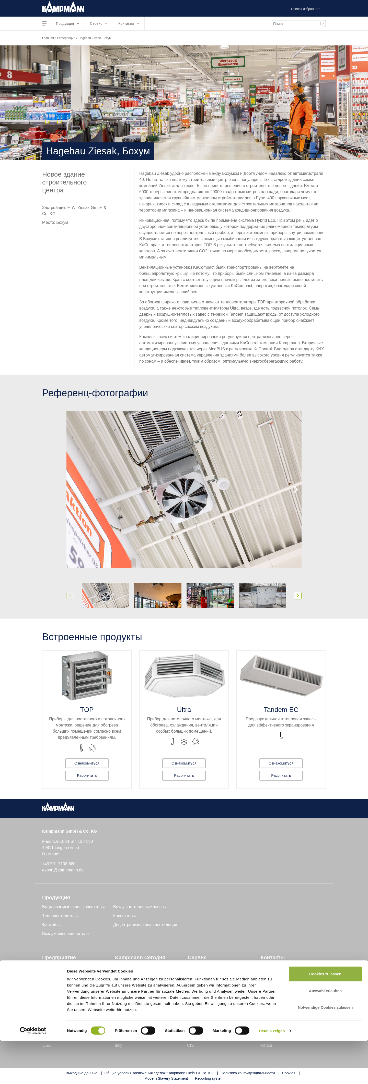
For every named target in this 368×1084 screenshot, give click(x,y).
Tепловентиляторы (60, 916)
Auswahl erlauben (325, 1034)
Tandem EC (281, 709)
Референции (66, 38)
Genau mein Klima (59, 976)
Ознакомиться (86, 762)
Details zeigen (272, 1074)
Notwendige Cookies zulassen (325, 1050)
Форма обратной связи (282, 976)
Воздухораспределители (65, 933)
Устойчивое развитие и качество (73, 993)
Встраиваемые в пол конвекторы (73, 907)
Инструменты (200, 984)
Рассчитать (87, 775)
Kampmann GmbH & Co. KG (68, 967)
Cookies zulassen (325, 1017)
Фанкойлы (52, 924)
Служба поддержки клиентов (215, 976)
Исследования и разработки (69, 984)
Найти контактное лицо (283, 967)
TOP (87, 709)
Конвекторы (124, 916)
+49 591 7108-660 (58, 864)
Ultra (184, 709)
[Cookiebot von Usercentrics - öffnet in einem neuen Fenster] (33, 1074)
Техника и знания (131, 967)
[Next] (295, 489)
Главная (48, 38)
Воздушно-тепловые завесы (140, 907)
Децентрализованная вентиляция (145, 924)
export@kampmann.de (63, 870)
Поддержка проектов (207, 967)
